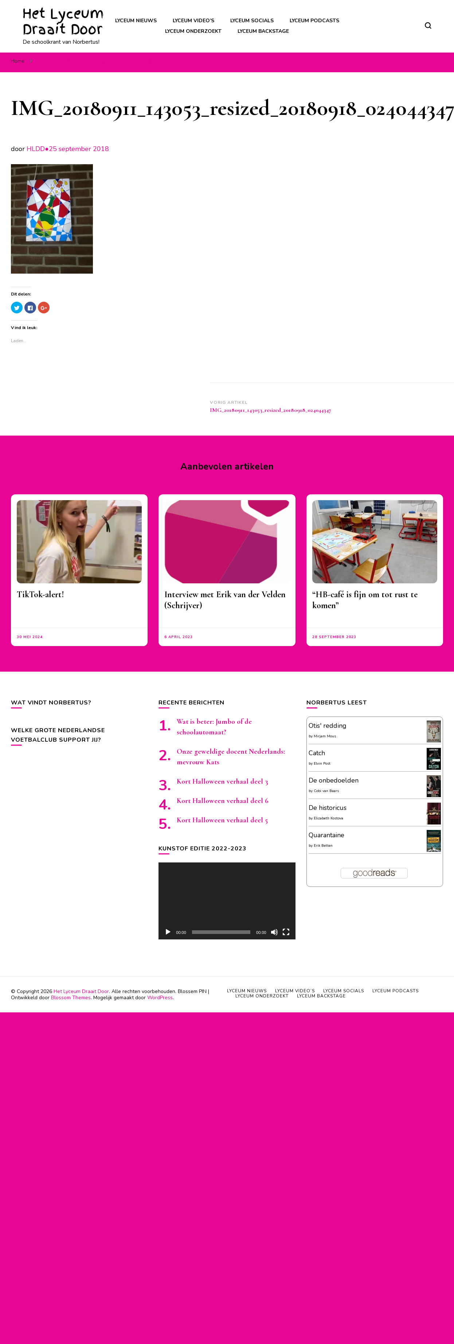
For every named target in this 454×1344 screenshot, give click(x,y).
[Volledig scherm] (286, 932)
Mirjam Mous (325, 736)
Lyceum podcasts (314, 20)
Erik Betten (323, 845)
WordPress (160, 997)
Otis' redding (328, 725)
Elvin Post (322, 763)
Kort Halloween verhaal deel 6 (223, 800)
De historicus (328, 807)
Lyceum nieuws (136, 20)
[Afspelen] (168, 932)
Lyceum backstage (263, 31)
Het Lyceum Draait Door (63, 21)
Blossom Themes (71, 997)
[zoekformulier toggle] (428, 25)
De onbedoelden (334, 780)
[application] (226, 900)
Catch (317, 753)
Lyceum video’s (193, 20)
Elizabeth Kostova (328, 818)
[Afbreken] (274, 932)
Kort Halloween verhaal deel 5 (222, 820)
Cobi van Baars (326, 790)
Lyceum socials (252, 20)
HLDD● (38, 148)
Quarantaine (326, 835)
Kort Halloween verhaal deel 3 (222, 781)
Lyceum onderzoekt (193, 31)
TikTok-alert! (40, 594)
